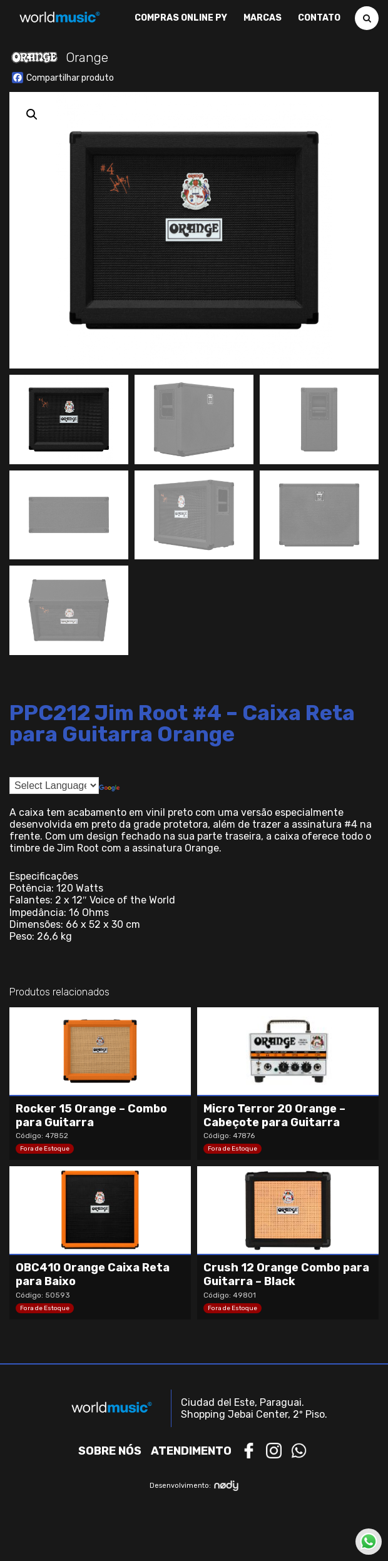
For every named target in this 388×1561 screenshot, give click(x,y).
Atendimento (191, 1451)
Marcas (262, 18)
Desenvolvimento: (194, 1485)
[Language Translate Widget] (54, 785)
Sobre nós (109, 1451)
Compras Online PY (181, 18)
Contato (319, 18)
